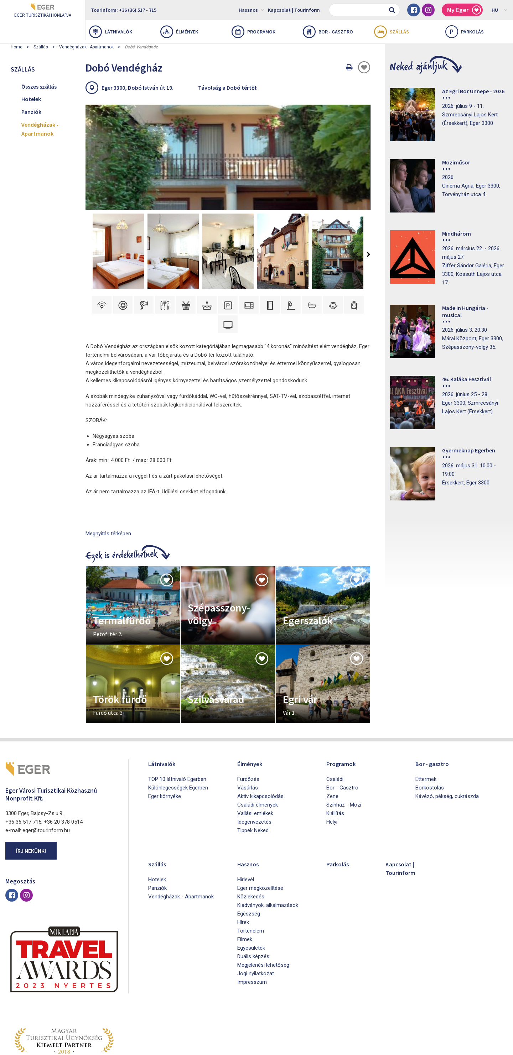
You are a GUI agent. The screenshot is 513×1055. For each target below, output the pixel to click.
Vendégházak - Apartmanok (86, 46)
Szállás (391, 31)
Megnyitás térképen (108, 490)
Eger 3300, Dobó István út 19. (137, 87)
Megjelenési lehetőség (263, 922)
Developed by (474, 1047)
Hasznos (251, 9)
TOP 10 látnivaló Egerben (177, 736)
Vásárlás (247, 744)
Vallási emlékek (255, 770)
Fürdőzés (248, 736)
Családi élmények (257, 762)
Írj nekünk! (31, 807)
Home (16, 46)
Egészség (248, 870)
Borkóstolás (429, 744)
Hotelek (31, 99)
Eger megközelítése (260, 845)
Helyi (331, 779)
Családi (334, 736)
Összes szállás (39, 86)
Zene (332, 753)
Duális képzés (253, 913)
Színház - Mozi (343, 762)
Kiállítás (335, 770)
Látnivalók (110, 31)
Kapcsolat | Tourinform (294, 10)
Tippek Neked (253, 787)
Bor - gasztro (328, 31)
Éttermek (425, 736)
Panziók (31, 111)
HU (500, 9)
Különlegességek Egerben (178, 744)
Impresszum (252, 939)
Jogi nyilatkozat (255, 930)
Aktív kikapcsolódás (260, 753)
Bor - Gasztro (342, 744)
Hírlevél (245, 836)
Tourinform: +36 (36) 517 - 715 (123, 10)
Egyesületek (251, 905)
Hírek (243, 879)
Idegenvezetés (254, 779)
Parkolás (339, 820)
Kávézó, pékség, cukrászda (447, 753)
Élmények (179, 31)
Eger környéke (164, 753)
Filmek (244, 896)
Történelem (250, 888)
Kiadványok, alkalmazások (267, 862)
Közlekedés (250, 853)
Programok (253, 31)
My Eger (464, 10)
